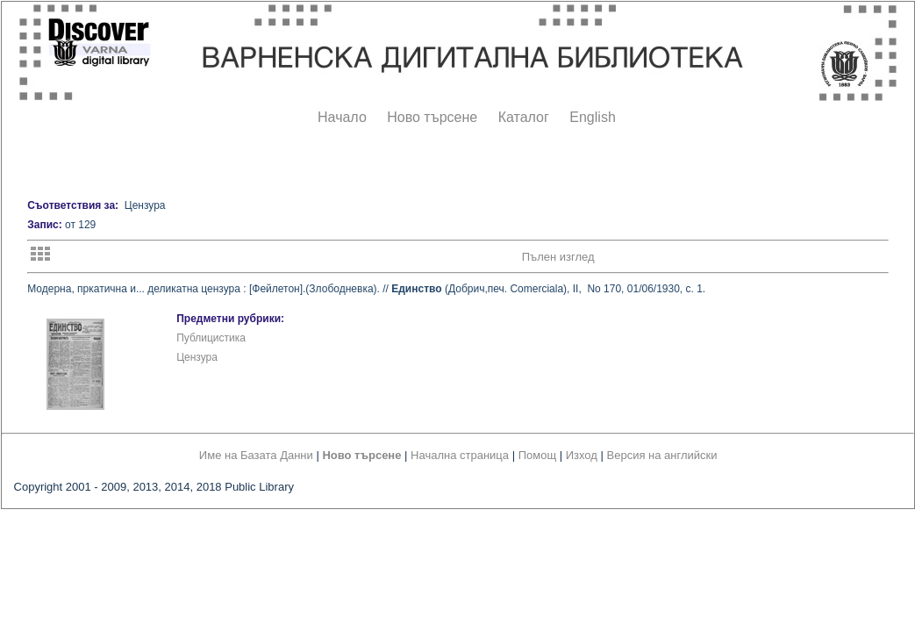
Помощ (537, 455)
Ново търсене (432, 117)
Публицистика (211, 338)
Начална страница (460, 455)
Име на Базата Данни (256, 455)
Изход (581, 455)
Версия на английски (662, 455)
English (592, 117)
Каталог (523, 117)
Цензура (197, 357)
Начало (342, 117)
